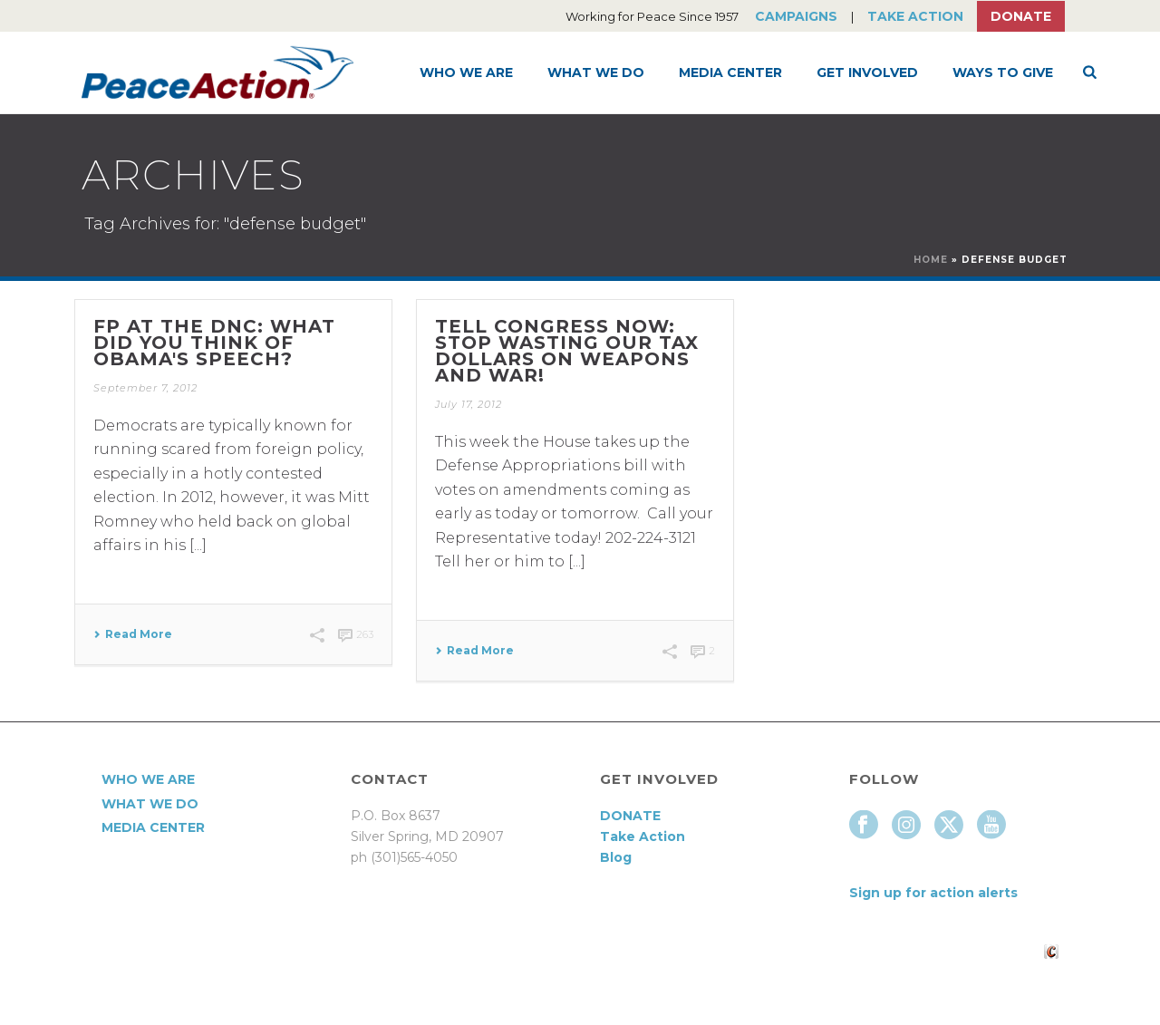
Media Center (730, 72)
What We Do (595, 72)
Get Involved (867, 72)
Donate (1021, 16)
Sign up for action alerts (933, 893)
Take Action (915, 16)
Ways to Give (1002, 72)
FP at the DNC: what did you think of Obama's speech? (214, 342)
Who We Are (466, 72)
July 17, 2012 (468, 404)
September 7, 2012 (145, 388)
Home (931, 260)
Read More (132, 634)
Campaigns (796, 16)
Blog (616, 857)
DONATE (630, 815)
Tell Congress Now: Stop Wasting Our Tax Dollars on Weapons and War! (567, 350)
